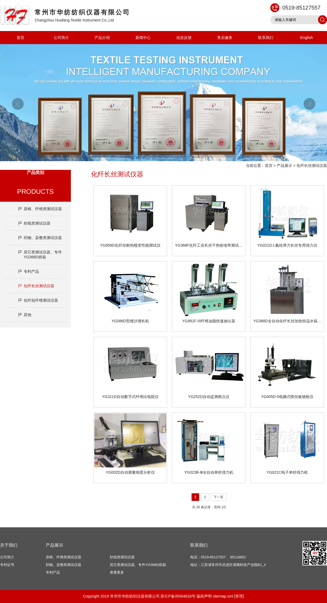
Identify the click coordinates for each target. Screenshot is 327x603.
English (306, 37)
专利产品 (31, 271)
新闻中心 (143, 37)
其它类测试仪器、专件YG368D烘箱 (43, 254)
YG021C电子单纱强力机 (287, 472)
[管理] (239, 596)
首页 (20, 37)
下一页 (218, 497)
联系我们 (265, 37)
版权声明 (204, 596)
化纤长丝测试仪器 (311, 165)
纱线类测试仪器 (37, 223)
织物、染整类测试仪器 (43, 237)
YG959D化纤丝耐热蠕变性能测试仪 (130, 245)
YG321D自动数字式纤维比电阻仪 (130, 396)
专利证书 (7, 565)
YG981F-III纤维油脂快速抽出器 (208, 321)
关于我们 (8, 545)
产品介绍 (102, 37)
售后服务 (224, 37)
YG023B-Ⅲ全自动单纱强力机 (208, 472)
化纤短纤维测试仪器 (41, 300)
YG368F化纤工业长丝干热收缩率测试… (209, 245)
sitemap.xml (223, 596)
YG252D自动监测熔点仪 (208, 396)
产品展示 (284, 165)
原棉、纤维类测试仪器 (43, 209)
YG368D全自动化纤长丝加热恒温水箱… (287, 321)
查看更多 (117, 572)
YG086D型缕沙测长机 (130, 321)
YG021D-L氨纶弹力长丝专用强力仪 (287, 245)
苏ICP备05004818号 (178, 596)
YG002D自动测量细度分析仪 (130, 472)
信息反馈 (184, 37)
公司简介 (61, 37)
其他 (27, 315)
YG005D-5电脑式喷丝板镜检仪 (287, 396)
